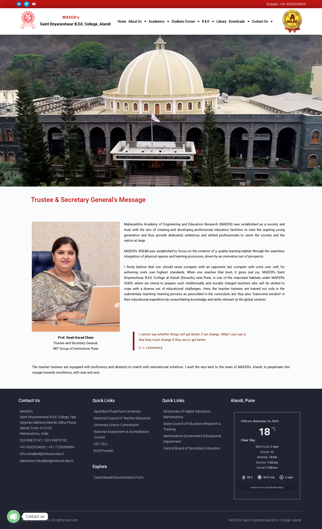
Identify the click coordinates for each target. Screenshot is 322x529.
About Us (137, 21)
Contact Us (262, 21)
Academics (159, 21)
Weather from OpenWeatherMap (267, 493)
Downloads (239, 21)
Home (122, 21)
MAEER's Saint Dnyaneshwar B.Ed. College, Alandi (265, 520)
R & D (208, 21)
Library (221, 21)
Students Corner (186, 21)
